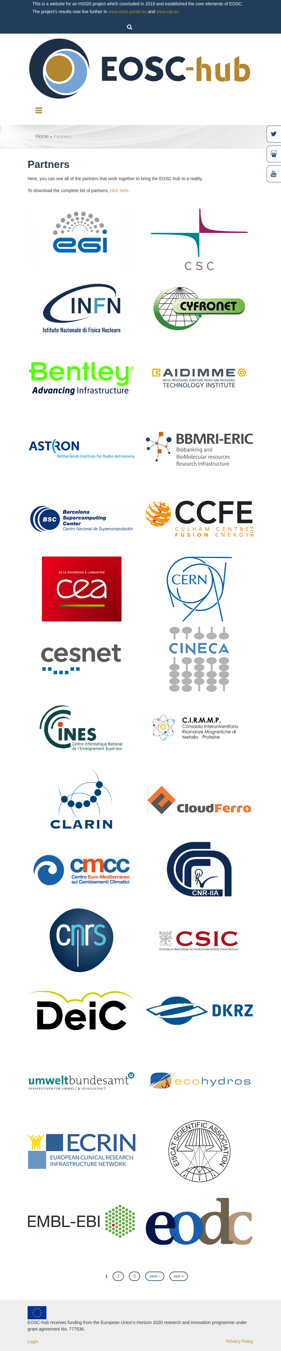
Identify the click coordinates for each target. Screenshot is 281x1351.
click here (119, 190)
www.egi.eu (167, 11)
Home (42, 136)
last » (178, 1276)
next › (155, 1276)
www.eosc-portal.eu (127, 11)
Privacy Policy (239, 1341)
